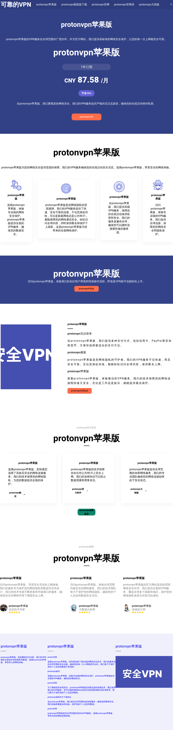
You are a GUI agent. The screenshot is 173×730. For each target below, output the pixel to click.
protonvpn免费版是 (79, 391)
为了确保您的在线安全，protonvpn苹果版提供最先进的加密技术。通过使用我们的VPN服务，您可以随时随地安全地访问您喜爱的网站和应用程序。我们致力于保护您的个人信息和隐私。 (82, 690)
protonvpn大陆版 (138, 491)
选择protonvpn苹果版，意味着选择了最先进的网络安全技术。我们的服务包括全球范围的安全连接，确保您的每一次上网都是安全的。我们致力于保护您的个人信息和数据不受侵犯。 (82, 664)
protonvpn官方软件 (80, 491)
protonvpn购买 (17, 494)
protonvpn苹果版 (86, 288)
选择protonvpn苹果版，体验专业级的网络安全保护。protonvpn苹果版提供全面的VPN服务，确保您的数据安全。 (81, 677)
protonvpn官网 (86, 117)
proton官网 (52, 657)
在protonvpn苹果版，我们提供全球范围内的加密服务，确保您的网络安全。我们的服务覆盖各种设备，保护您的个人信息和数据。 (82, 702)
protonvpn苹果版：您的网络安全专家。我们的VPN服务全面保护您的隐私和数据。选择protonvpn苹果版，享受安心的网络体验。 (23, 660)
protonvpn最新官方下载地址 (59, 697)
